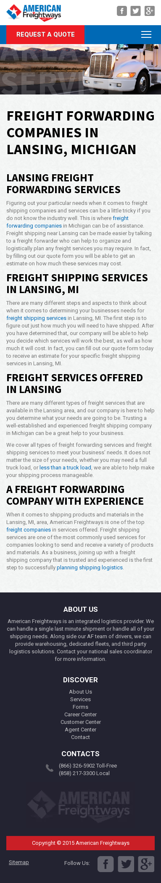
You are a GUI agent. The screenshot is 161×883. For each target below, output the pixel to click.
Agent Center (80, 729)
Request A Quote (45, 34)
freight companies (28, 530)
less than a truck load (65, 467)
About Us (80, 692)
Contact (80, 737)
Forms (80, 707)
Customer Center (81, 722)
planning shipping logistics (90, 567)
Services (80, 699)
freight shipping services (36, 318)
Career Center (80, 714)
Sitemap (19, 862)
